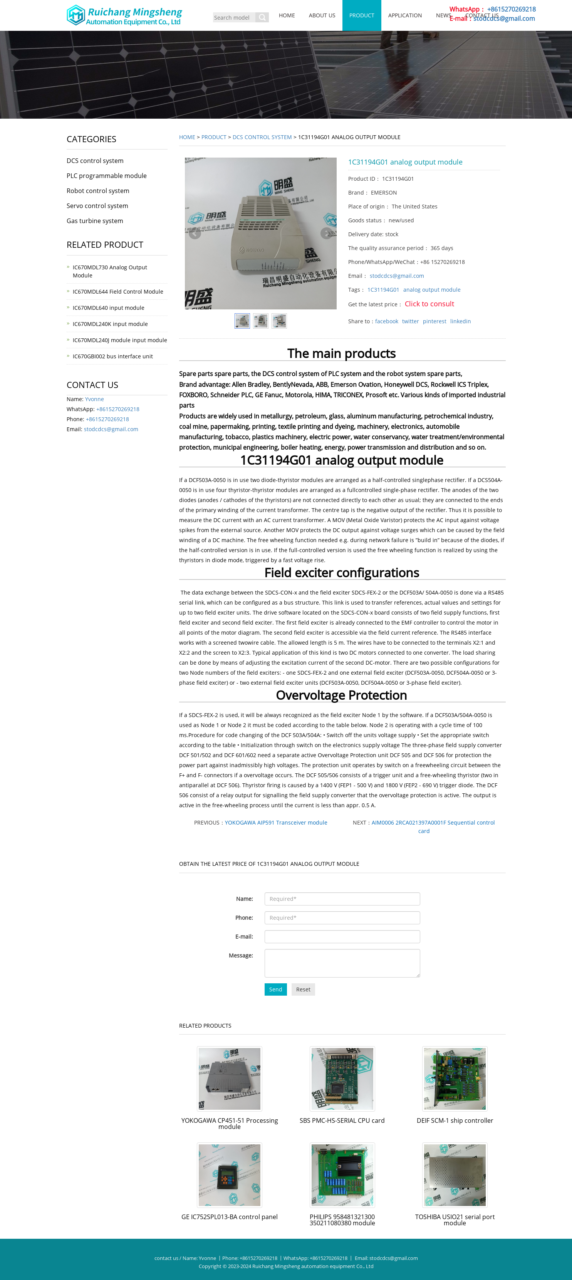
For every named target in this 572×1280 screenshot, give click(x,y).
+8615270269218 (511, 9)
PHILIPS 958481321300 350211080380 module (342, 1220)
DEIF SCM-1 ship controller (455, 1120)
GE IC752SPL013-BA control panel (229, 1217)
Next (326, 233)
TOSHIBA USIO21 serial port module (455, 1220)
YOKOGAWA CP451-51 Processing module (229, 1123)
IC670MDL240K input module (110, 324)
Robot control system (98, 190)
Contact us (482, 15)
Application (405, 15)
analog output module (432, 289)
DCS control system (262, 137)
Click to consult (429, 303)
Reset (303, 989)
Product (361, 15)
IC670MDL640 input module (108, 307)
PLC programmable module (107, 175)
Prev (195, 233)
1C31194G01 (383, 289)
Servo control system (97, 206)
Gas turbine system (95, 221)
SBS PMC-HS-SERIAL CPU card (342, 1120)
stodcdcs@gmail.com (397, 275)
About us (322, 15)
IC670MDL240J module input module (120, 340)
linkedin (460, 321)
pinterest (434, 321)
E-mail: (244, 936)
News (443, 15)
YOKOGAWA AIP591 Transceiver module (276, 822)
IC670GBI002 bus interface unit (113, 356)
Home (287, 15)
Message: (241, 955)
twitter (410, 321)
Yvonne (94, 399)
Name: (244, 898)
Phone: (244, 917)
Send (275, 989)
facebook (386, 321)
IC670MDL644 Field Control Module (118, 291)
